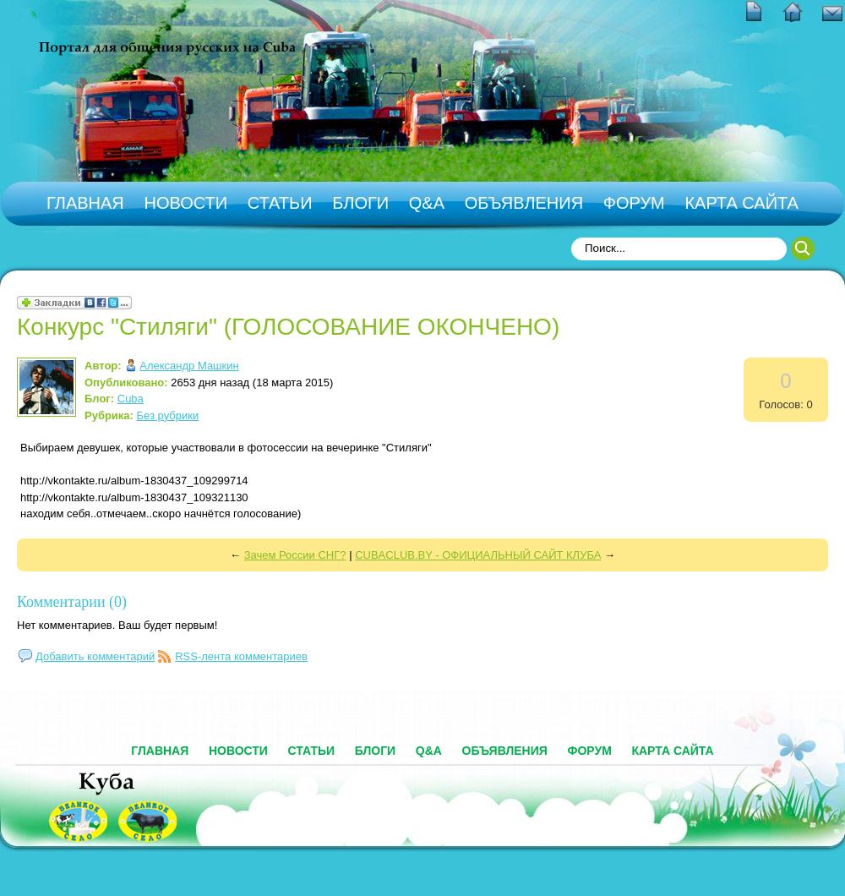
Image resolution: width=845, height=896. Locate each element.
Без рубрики (168, 415)
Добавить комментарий (95, 656)
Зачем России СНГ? (295, 555)
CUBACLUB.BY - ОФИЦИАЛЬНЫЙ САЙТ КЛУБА (478, 555)
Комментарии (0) (72, 601)
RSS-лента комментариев (241, 656)
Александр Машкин (188, 365)
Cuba (130, 398)
